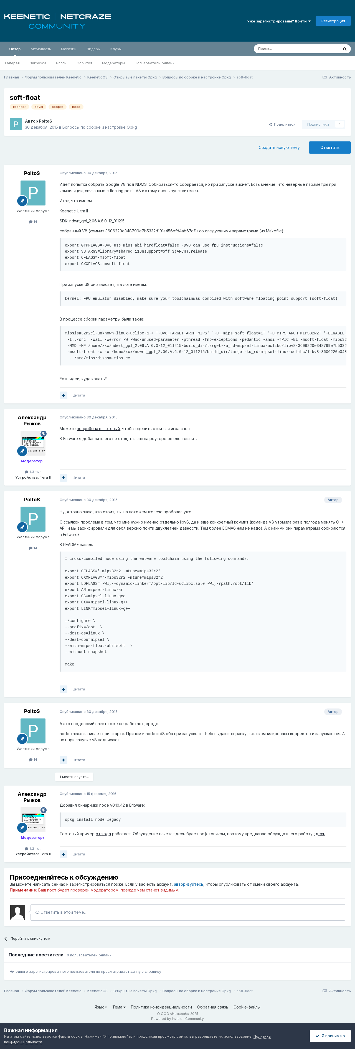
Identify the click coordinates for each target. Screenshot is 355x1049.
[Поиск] (283, 48)
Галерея (12, 63)
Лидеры (93, 49)
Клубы (115, 49)
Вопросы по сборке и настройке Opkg (99, 127)
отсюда (103, 833)
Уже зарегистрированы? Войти (279, 21)
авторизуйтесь (188, 884)
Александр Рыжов (32, 420)
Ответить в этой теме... (61, 912)
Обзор (15, 51)
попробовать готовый (98, 428)
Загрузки (38, 63)
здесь (319, 833)
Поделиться (282, 124)
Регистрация (333, 21)
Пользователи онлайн (154, 63)
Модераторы (113, 63)
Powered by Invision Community (177, 1019)
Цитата (79, 395)
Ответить (329, 147)
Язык (101, 1007)
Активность (41, 49)
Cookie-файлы (247, 1007)
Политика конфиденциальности (161, 1007)
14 (33, 221)
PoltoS (45, 121)
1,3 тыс (33, 471)
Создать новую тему (279, 147)
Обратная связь (212, 1007)
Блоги (61, 63)
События (84, 63)
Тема (119, 1007)
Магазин (68, 49)
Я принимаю (330, 1035)
